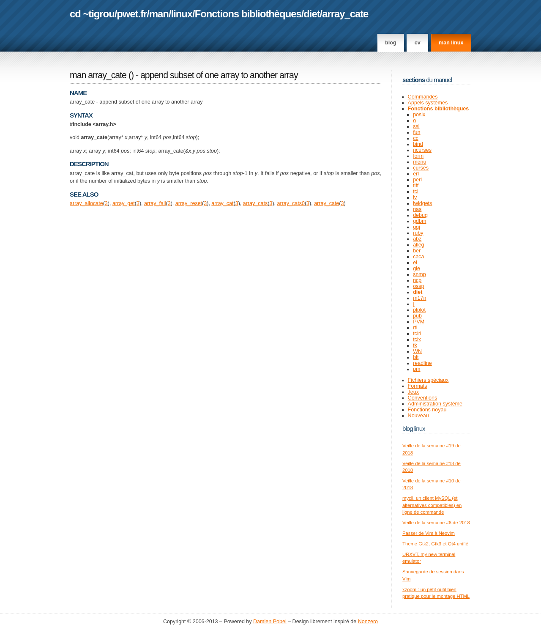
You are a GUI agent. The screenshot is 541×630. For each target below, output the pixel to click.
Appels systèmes (428, 103)
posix (419, 115)
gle (416, 268)
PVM (418, 322)
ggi (416, 227)
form (418, 156)
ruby (418, 233)
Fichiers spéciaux (428, 380)
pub (417, 316)
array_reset (188, 203)
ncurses (422, 150)
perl (417, 180)
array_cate (345, 13)
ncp (417, 280)
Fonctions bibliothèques (248, 13)
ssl (416, 126)
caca (418, 257)
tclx (417, 339)
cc (415, 138)
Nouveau (418, 416)
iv (415, 197)
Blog (390, 43)
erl (416, 174)
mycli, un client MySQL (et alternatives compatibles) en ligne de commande (432, 505)
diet (311, 13)
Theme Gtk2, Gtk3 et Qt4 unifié (435, 543)
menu (419, 162)
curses (421, 168)
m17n (419, 298)
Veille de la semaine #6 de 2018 (436, 522)
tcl (415, 191)
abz (417, 239)
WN (417, 351)
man (159, 13)
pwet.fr (132, 13)
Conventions (422, 398)
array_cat (222, 203)
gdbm (419, 221)
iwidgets (422, 203)
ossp (418, 286)
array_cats (255, 203)
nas (417, 209)
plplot (419, 310)
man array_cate (98, 75)
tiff (415, 186)
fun (416, 132)
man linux (451, 43)
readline (422, 363)
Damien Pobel (270, 622)
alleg (418, 245)
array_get (123, 203)
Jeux (413, 392)
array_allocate (86, 203)
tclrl (417, 334)
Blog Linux (413, 428)
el (415, 263)
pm (416, 369)
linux (182, 13)
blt (415, 357)
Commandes (423, 97)
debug (420, 215)
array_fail (155, 203)
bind (418, 144)
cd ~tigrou (92, 13)
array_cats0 (291, 203)
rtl (415, 328)
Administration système (435, 404)
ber (417, 251)
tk (415, 345)
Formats (417, 386)
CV (418, 43)
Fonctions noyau (427, 410)
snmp (419, 274)
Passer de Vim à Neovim (428, 533)
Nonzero (368, 622)
